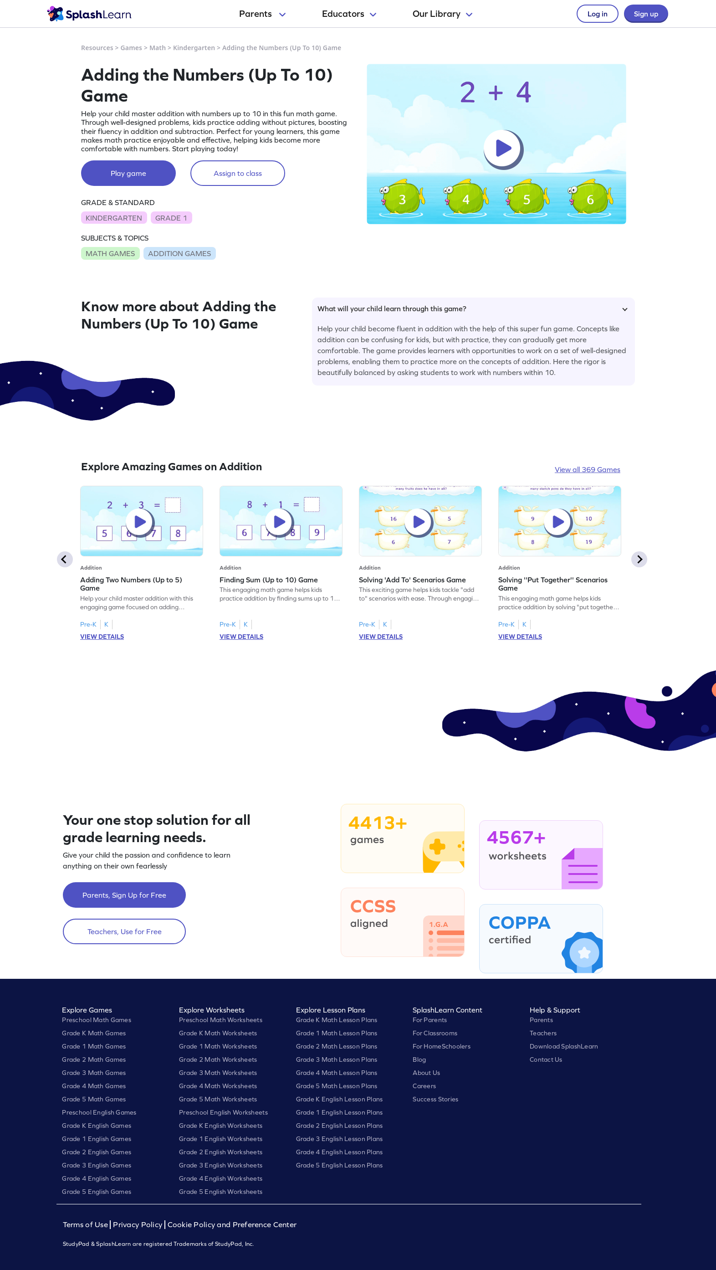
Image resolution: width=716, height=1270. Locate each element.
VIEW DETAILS (102, 636)
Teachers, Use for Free (124, 931)
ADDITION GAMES (179, 253)
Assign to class (238, 173)
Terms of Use (86, 1224)
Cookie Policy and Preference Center (232, 1224)
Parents (262, 14)
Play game (128, 173)
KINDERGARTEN (114, 218)
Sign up (646, 14)
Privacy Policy (137, 1224)
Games (132, 47)
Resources (97, 47)
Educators (349, 14)
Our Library (442, 14)
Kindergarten (194, 47)
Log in (598, 14)
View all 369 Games (587, 469)
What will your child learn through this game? (472, 308)
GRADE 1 (171, 218)
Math (157, 47)
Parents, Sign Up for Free (124, 895)
